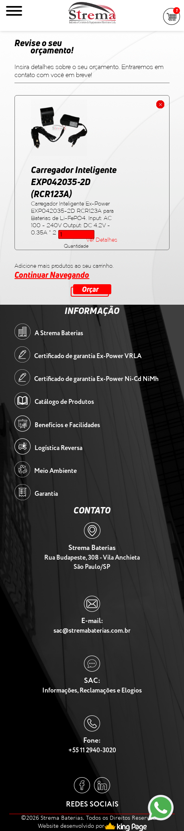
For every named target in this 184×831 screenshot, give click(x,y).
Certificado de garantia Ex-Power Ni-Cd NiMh (96, 379)
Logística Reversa (58, 448)
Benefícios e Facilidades (67, 425)
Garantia (46, 494)
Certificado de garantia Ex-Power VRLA (87, 356)
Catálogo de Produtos (64, 402)
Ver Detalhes (101, 239)
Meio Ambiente (55, 471)
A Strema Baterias (59, 333)
